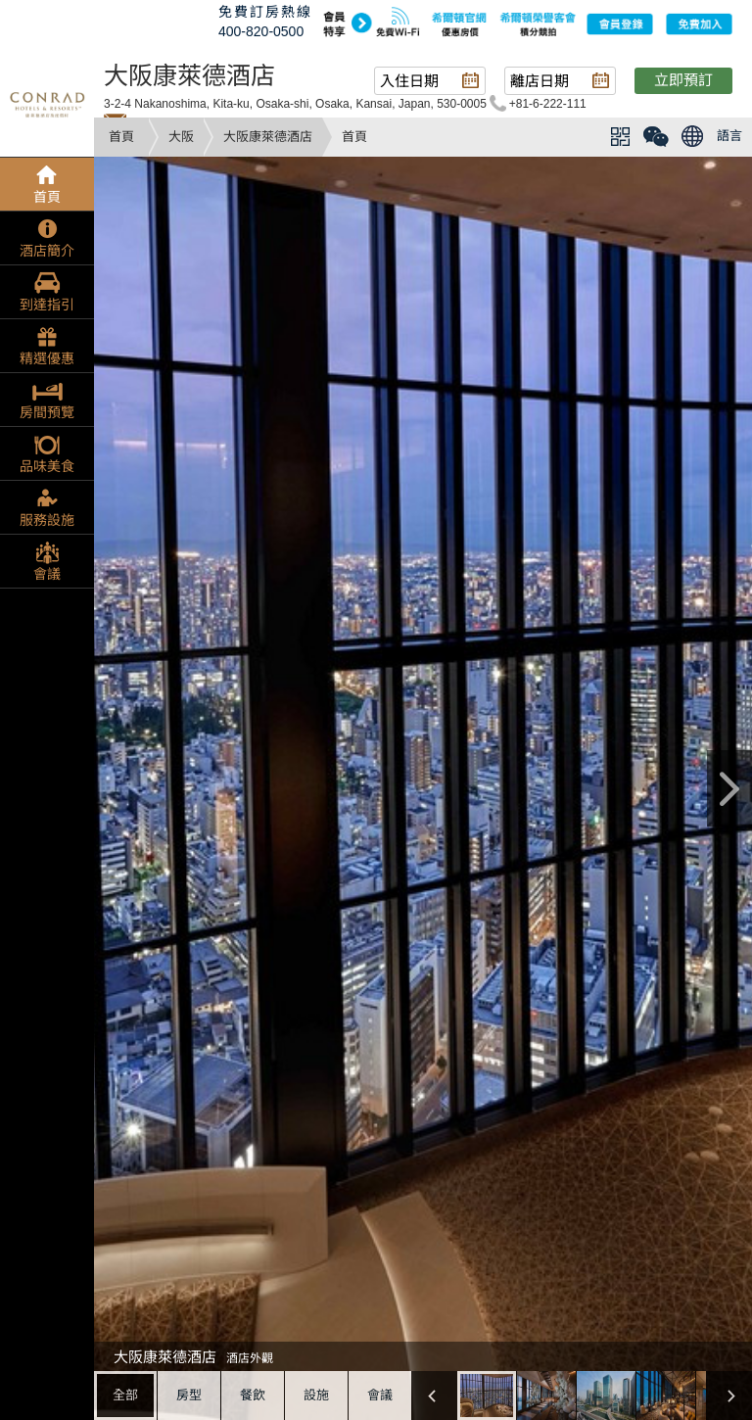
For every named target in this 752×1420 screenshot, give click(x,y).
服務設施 (47, 520)
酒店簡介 (47, 251)
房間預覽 (47, 412)
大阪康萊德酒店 (267, 136)
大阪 (181, 136)
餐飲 (252, 1395)
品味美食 (47, 466)
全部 (125, 1395)
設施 (316, 1395)
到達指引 (47, 304)
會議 (380, 1395)
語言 (729, 135)
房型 (189, 1395)
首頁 (121, 136)
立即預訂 (683, 79)
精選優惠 (47, 358)
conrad (47, 103)
